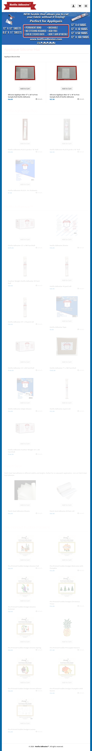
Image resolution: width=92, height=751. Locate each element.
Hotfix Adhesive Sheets (59, 245)
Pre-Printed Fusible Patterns (27, 527)
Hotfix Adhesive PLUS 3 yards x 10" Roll (23, 149)
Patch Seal (13, 466)
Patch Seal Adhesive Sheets (19, 511)
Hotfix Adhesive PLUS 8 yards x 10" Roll (65, 149)
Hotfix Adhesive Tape (58, 327)
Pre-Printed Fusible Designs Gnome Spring (24, 648)
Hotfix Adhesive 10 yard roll (60, 286)
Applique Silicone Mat (22, 49)
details (39, 99)
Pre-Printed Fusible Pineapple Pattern (65, 648)
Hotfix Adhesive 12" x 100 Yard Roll (21, 245)
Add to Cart (25, 88)
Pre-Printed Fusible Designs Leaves (21, 729)
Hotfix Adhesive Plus (21, 111)
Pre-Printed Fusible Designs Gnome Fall (23, 566)
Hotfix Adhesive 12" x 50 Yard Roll (21, 368)
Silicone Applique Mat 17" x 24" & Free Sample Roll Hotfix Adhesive (23, 96)
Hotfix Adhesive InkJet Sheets (19, 409)
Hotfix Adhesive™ (18, 207)
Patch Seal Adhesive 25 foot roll (62, 511)
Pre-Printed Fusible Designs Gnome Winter (25, 688)
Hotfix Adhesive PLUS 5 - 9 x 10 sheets (22, 190)
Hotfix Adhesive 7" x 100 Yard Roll (63, 368)
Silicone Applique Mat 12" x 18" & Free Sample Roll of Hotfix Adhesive (64, 96)
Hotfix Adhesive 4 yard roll (60, 409)
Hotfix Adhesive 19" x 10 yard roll (21, 322)
